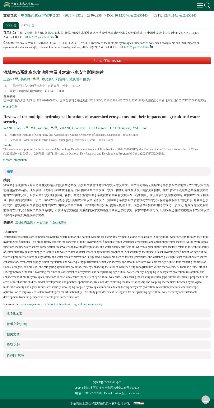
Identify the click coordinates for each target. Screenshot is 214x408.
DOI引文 (11, 25)
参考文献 (16, 324)
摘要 (9, 171)
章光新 (47, 79)
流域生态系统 (24, 222)
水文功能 (43, 222)
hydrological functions (57, 304)
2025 (68, 15)
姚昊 (86, 79)
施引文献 (13, 345)
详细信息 (10, 106)
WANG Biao (11, 128)
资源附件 (15, 355)
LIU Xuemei (97, 128)
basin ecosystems (30, 304)
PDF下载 (110, 60)
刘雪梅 (61, 79)
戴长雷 (74, 79)
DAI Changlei (119, 128)
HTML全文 (14, 313)
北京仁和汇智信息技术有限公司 (102, 403)
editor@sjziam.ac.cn (127, 393)
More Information (15, 159)
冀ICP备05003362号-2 (107, 382)
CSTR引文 (27, 25)
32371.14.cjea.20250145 (180, 15)
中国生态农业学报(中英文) (40, 15)
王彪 (6, 79)
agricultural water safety (88, 304)
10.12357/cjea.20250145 (131, 15)
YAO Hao (139, 128)
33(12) (80, 15)
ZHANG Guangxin (72, 128)
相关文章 (13, 334)
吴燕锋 (25, 79)
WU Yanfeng (39, 128)
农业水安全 (60, 222)
